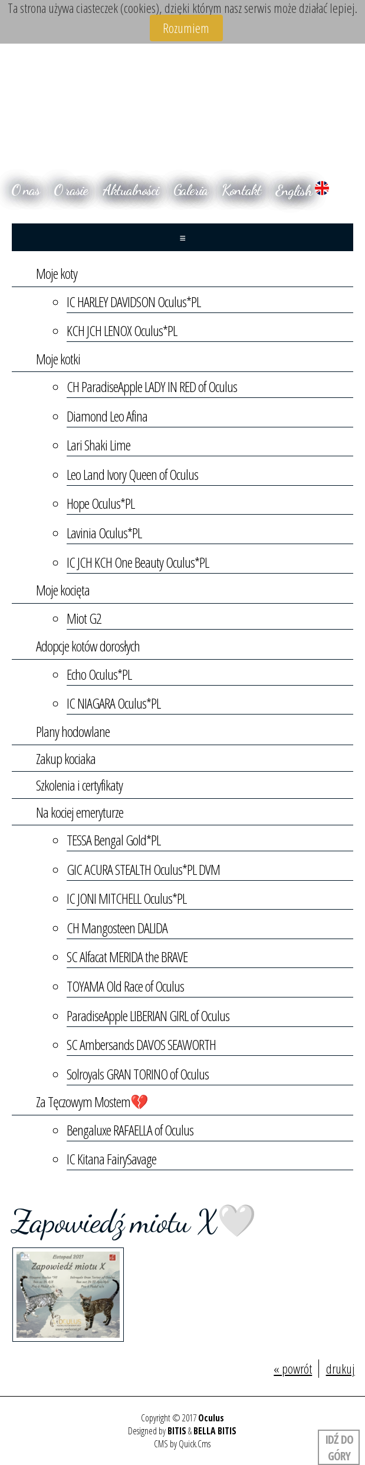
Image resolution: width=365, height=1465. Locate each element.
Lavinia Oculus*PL (104, 532)
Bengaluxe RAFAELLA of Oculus (130, 1130)
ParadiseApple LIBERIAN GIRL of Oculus (148, 1015)
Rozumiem (186, 28)
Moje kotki (58, 358)
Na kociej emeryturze (79, 812)
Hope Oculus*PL (100, 503)
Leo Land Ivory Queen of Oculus (132, 474)
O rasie (71, 190)
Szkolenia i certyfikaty (79, 785)
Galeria (190, 190)
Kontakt (241, 190)
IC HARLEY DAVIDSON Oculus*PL (133, 301)
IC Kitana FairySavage (111, 1158)
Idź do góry (338, 1447)
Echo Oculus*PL (99, 674)
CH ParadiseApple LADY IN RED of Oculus (152, 386)
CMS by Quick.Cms (182, 1443)
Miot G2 (84, 618)
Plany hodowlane (73, 731)
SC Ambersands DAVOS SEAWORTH (141, 1044)
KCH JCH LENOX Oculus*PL (122, 330)
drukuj (340, 1368)
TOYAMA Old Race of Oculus (125, 986)
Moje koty (56, 273)
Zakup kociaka (66, 758)
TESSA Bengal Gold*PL (113, 840)
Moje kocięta (63, 590)
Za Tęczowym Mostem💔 (92, 1101)
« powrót (293, 1368)
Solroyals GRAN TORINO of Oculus (138, 1074)
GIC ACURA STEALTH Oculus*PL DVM (143, 869)
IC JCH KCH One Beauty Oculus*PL (138, 562)
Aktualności (131, 190)
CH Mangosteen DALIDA (117, 927)
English (302, 190)
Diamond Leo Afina (107, 416)
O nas (25, 190)
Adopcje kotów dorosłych (88, 646)
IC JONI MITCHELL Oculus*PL (126, 898)
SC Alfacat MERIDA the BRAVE (127, 956)
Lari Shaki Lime (98, 445)
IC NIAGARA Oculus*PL (113, 703)
